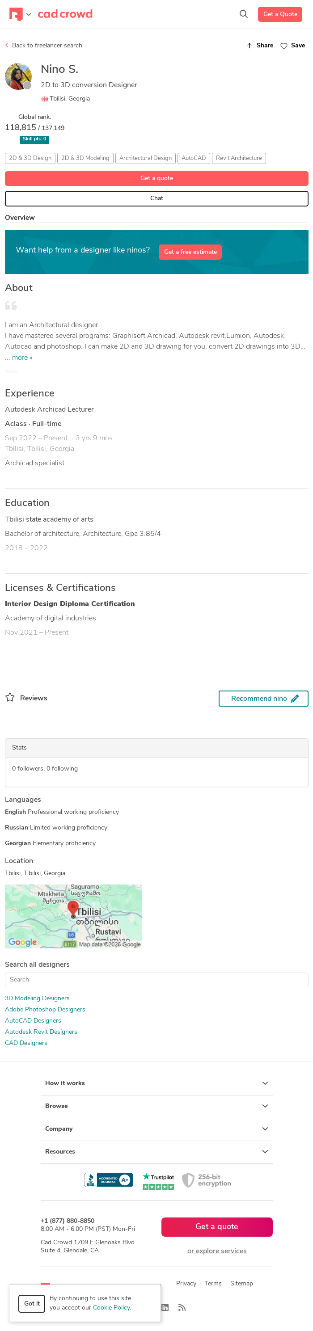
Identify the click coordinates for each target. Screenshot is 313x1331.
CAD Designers (26, 1043)
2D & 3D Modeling (85, 158)
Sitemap (241, 1283)
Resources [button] (156, 1151)
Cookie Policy (111, 1308)
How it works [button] (156, 1083)
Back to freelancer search (43, 45)
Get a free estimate (190, 252)
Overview (20, 218)
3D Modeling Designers (37, 998)
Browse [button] (156, 1106)
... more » (19, 358)
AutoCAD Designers (33, 1021)
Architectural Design (145, 158)
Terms (213, 1283)
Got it (32, 1304)
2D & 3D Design (30, 158)
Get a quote (156, 178)
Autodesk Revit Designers (41, 1032)
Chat (156, 198)
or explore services (217, 1251)
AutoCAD (194, 158)
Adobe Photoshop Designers (45, 1010)
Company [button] (156, 1129)
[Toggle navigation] (20, 14)
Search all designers (37, 965)
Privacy (186, 1283)
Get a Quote (280, 14)
